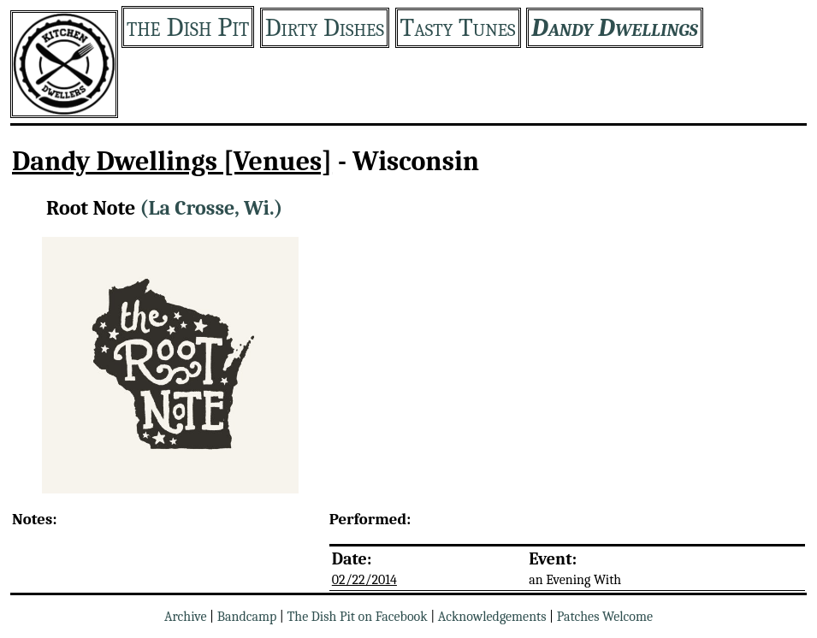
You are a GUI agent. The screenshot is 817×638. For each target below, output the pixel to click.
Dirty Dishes (324, 28)
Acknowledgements (492, 616)
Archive (185, 616)
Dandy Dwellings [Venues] (172, 161)
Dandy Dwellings (614, 28)
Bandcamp (247, 616)
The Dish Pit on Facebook (357, 616)
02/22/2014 (364, 580)
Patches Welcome (605, 616)
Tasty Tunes (458, 28)
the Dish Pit (188, 27)
